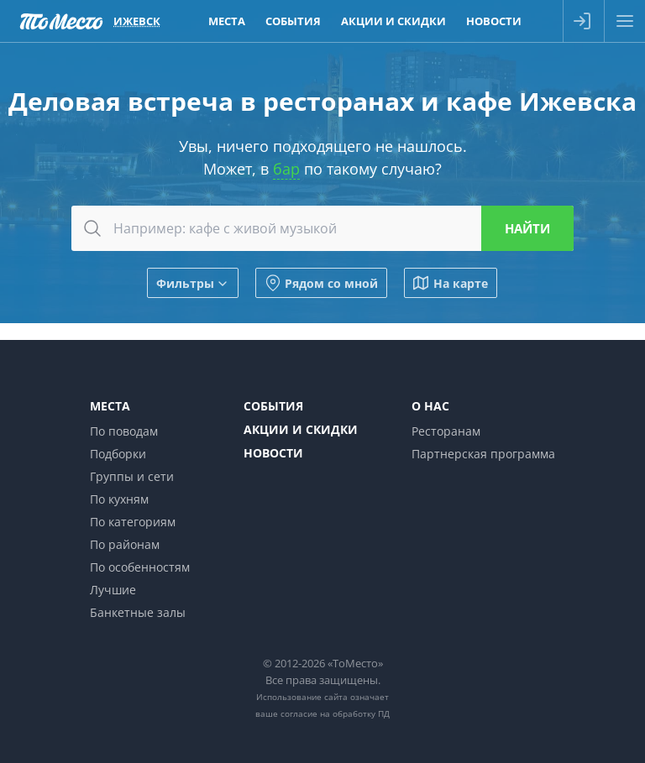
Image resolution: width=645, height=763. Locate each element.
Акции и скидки (301, 429)
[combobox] (322, 228)
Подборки (118, 454)
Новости (273, 453)
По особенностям (140, 567)
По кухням (119, 499)
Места (110, 406)
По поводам (124, 431)
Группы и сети (132, 476)
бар (286, 169)
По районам (125, 544)
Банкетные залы (138, 612)
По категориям (133, 522)
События (273, 406)
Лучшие (113, 590)
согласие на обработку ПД (335, 713)
